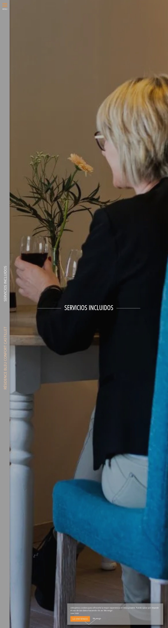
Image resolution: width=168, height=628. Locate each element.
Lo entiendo (80, 618)
